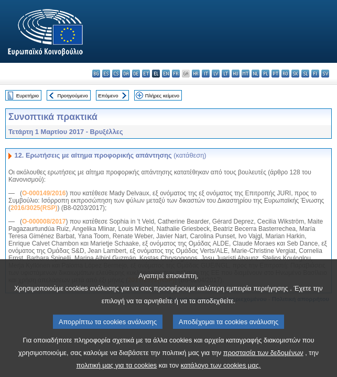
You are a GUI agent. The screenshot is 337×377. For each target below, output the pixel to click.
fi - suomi (315, 73)
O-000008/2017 (44, 221)
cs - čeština (116, 73)
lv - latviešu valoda (216, 73)
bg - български (96, 73)
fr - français (176, 73)
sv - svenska (325, 73)
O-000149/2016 (44, 193)
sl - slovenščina (305, 73)
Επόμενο (108, 95)
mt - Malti (245, 73)
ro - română (285, 73)
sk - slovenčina (295, 73)
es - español (106, 73)
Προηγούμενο (72, 95)
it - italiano (206, 73)
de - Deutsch (136, 73)
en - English (166, 73)
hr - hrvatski (196, 73)
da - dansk (126, 73)
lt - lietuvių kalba (226, 73)
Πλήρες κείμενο (162, 95)
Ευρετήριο (27, 95)
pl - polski (265, 73)
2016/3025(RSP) (33, 208)
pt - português (275, 73)
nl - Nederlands (255, 73)
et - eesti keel (146, 73)
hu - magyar (236, 73)
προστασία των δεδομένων (263, 361)
